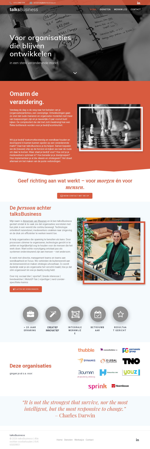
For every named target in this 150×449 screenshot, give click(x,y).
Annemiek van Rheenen (35, 221)
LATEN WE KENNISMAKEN (26, 289)
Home (59, 439)
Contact (90, 439)
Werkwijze (79, 439)
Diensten (68, 439)
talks (24, 9)
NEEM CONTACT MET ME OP (74, 196)
